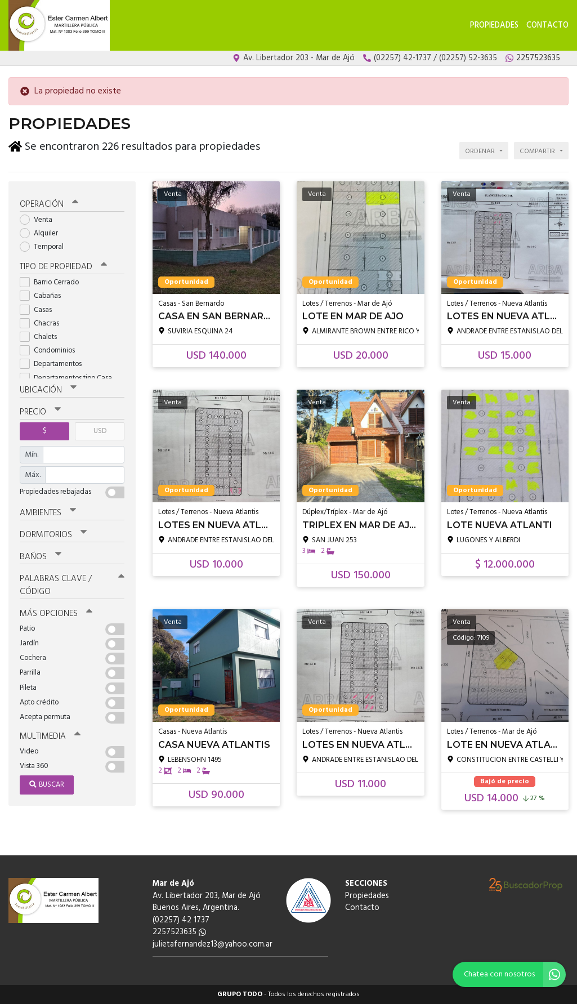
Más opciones (56, 614)
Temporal (45, 247)
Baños (40, 557)
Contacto (547, 25)
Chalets (42, 337)
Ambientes (48, 513)
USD (99, 431)
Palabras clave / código (72, 585)
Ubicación (48, 390)
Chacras (43, 323)
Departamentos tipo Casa (69, 378)
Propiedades (494, 25)
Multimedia (50, 736)
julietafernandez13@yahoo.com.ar (212, 944)
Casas (39, 310)
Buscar (46, 785)
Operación (49, 204)
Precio (40, 412)
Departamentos (54, 364)
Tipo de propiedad (63, 267)
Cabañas (44, 296)
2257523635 (179, 932)
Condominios (51, 350)
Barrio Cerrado (53, 282)
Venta (40, 220)
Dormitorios (53, 535)
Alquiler (42, 233)
